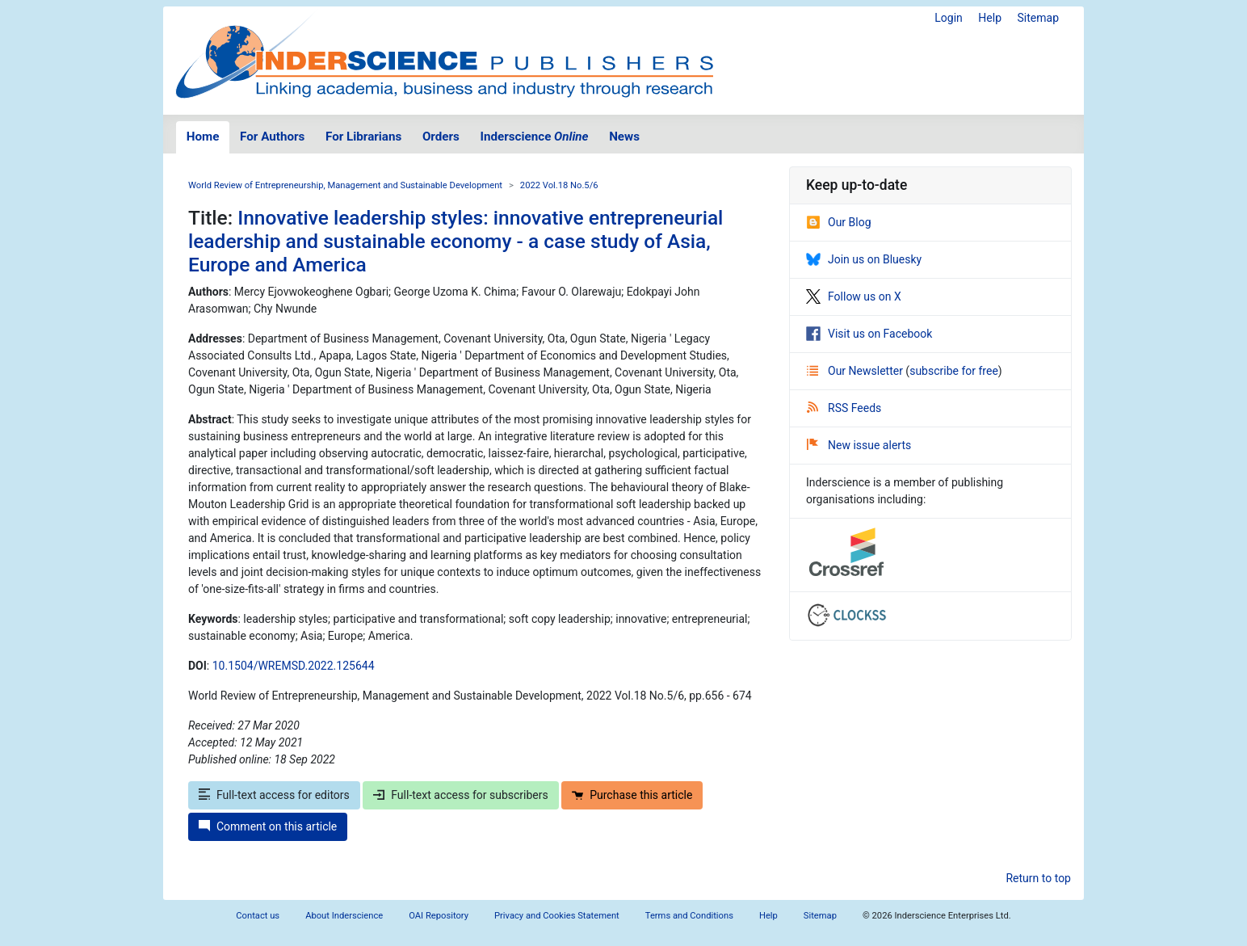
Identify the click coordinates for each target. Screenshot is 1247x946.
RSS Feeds (844, 408)
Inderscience (535, 136)
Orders (441, 136)
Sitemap (1038, 17)
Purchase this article (632, 794)
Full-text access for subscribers (460, 794)
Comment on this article (268, 826)
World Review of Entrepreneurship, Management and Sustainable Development (345, 185)
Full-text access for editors (274, 794)
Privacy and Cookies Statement (556, 915)
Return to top (1038, 878)
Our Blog (838, 222)
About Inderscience (344, 915)
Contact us (257, 915)
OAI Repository (438, 915)
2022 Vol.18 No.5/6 (559, 185)
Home (203, 136)
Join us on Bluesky (864, 259)
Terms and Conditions (689, 915)
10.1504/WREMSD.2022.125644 (293, 665)
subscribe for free (953, 370)
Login (948, 17)
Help (989, 17)
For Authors (272, 136)
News (624, 136)
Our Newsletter (856, 370)
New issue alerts (859, 445)
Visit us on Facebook (869, 333)
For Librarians (363, 136)
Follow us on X (853, 296)
